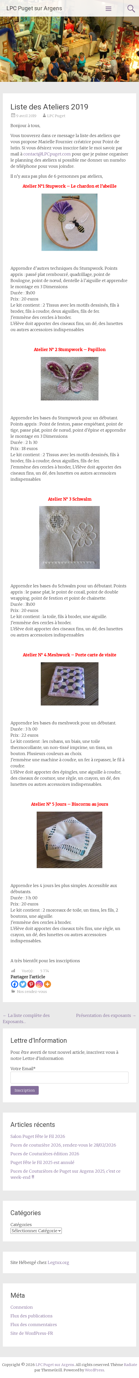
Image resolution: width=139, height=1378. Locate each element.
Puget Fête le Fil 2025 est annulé (42, 1162)
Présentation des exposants (106, 1015)
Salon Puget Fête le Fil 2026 (38, 1136)
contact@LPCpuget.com (47, 153)
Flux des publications (32, 1315)
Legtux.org (58, 1262)
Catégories (21, 1224)
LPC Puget (56, 116)
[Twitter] (22, 984)
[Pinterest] (31, 984)
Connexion (22, 1307)
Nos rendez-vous (32, 991)
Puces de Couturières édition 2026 (45, 1153)
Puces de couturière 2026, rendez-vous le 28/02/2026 (63, 1145)
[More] (47, 984)
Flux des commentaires (34, 1324)
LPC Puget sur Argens (34, 8)
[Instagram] (39, 984)
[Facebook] (14, 984)
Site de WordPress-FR (32, 1333)
